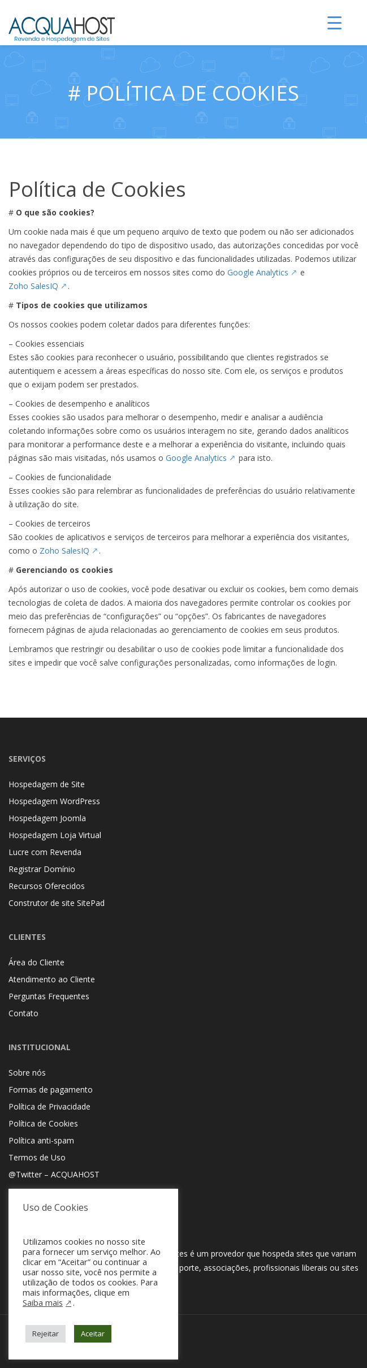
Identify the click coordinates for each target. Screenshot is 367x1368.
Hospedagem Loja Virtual (54, 835)
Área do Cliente (36, 962)
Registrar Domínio (41, 869)
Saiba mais (43, 1302)
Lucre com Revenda (44, 852)
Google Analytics (257, 272)
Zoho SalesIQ (33, 285)
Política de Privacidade (49, 1106)
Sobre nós (27, 1072)
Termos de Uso (37, 1157)
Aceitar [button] (93, 1333)
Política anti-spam (41, 1140)
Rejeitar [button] (45, 1333)
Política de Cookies (43, 1123)
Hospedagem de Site (46, 784)
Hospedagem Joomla (47, 818)
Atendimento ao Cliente (51, 979)
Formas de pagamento (50, 1089)
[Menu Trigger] (335, 22)
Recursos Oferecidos (46, 886)
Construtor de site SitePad (56, 902)
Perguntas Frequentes (48, 996)
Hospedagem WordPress (54, 801)
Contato (23, 1013)
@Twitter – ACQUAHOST (54, 1174)
